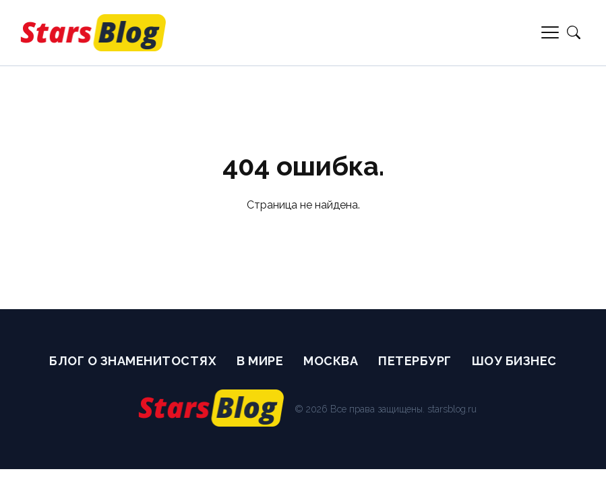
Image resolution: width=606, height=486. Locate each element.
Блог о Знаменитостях (132, 361)
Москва (330, 361)
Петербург (415, 361)
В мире (260, 361)
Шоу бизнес (514, 361)
